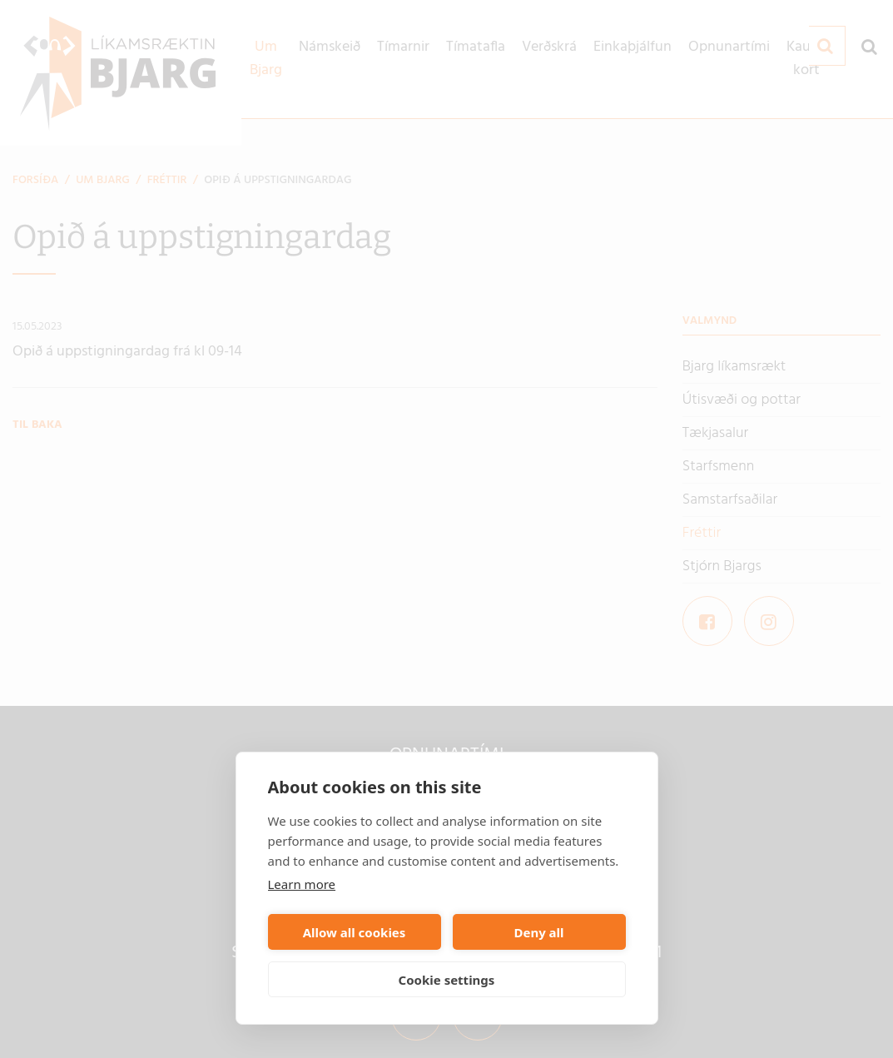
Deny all (538, 932)
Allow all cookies (354, 932)
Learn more (302, 884)
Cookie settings (447, 979)
